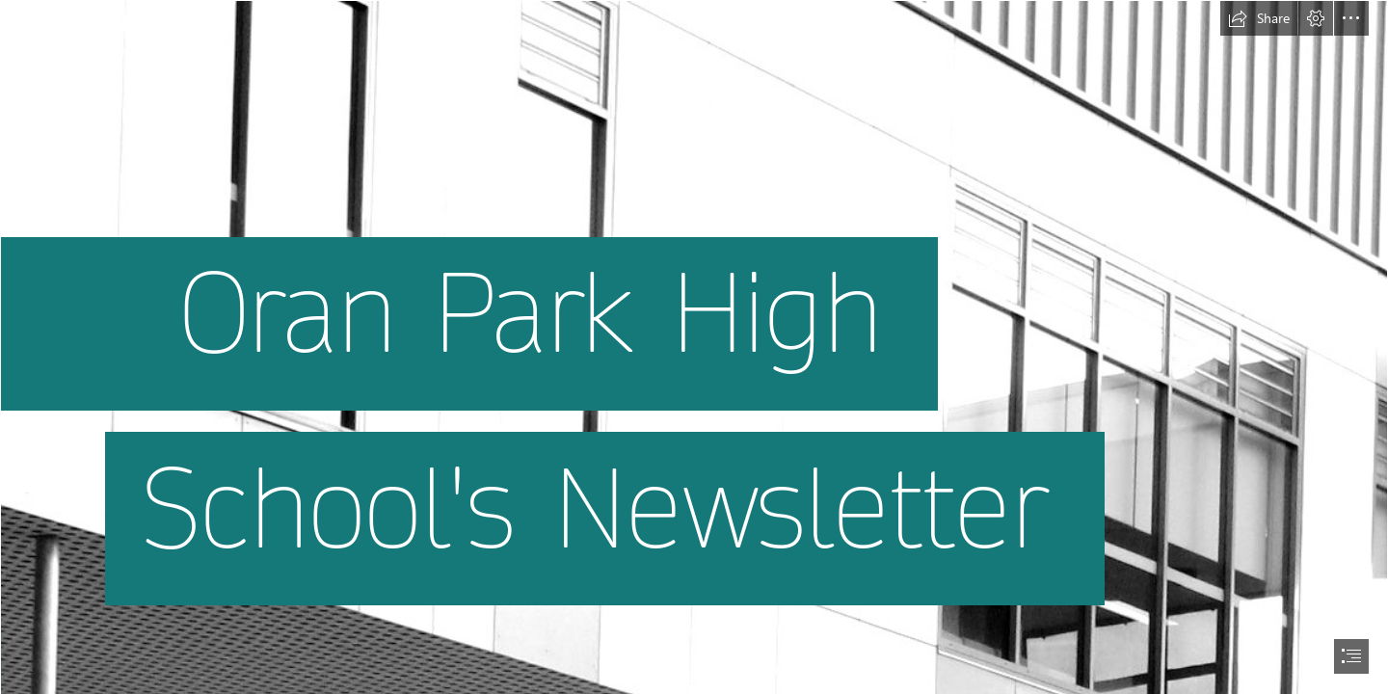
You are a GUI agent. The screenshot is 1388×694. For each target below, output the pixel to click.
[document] (694, 347)
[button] (1258, 18)
